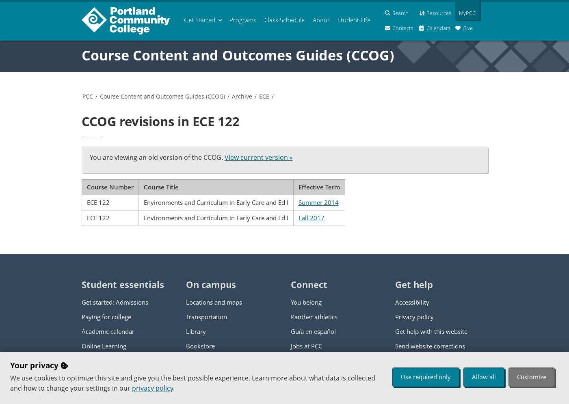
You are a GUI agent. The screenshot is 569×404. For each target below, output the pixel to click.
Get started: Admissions (115, 302)
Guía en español (313, 331)
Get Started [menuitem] (199, 20)
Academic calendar (108, 331)
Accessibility (412, 302)
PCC (87, 96)
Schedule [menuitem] (284, 20)
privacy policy (152, 388)
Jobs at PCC (306, 346)
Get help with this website (431, 331)
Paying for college (106, 317)
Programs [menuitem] (242, 20)
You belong (306, 302)
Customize (531, 377)
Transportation (206, 317)
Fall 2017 (312, 218)
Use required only (426, 377)
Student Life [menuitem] (354, 20)
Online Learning (104, 346)
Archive (242, 96)
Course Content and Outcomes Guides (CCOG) (238, 55)
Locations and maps (214, 302)
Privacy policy (414, 317)
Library (196, 331)
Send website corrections (430, 346)
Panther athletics (314, 317)
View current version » (259, 157)
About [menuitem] (321, 20)
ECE (264, 96)
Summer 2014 (319, 202)
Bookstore (200, 346)
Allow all (484, 377)
